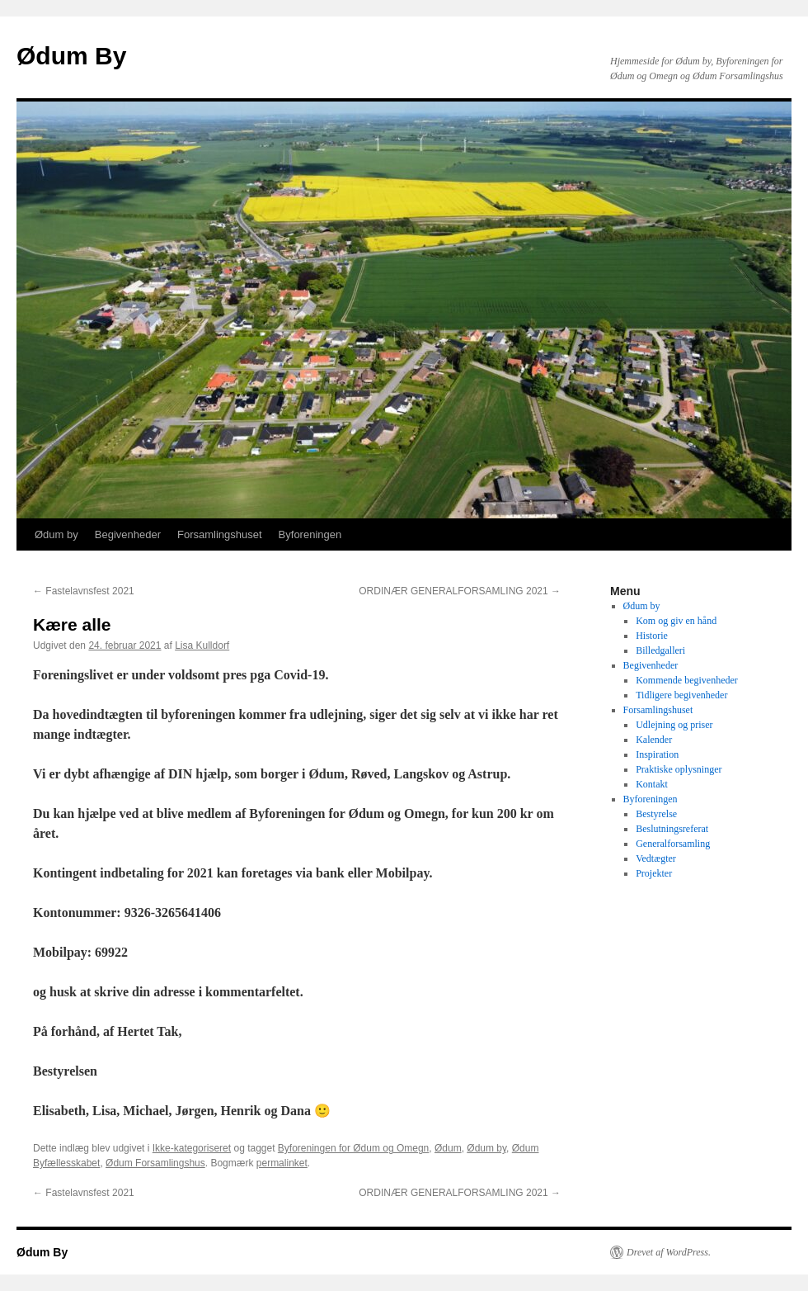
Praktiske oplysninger (678, 769)
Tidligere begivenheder (681, 695)
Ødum (448, 1148)
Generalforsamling (673, 843)
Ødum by (56, 534)
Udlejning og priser (674, 725)
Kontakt (652, 784)
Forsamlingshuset (219, 534)
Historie (652, 635)
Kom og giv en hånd (676, 621)
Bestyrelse (656, 814)
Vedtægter (656, 858)
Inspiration (657, 754)
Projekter (654, 873)
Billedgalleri (660, 650)
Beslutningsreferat (672, 829)
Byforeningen (310, 534)
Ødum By (71, 55)
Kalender (654, 739)
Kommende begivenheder (687, 680)
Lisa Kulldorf (202, 645)
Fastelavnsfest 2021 (83, 591)
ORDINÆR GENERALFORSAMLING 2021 (460, 591)
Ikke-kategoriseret (192, 1148)
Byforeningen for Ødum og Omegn (353, 1148)
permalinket (282, 1163)
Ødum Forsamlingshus (155, 1163)
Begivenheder (128, 534)
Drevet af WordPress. (669, 1252)
